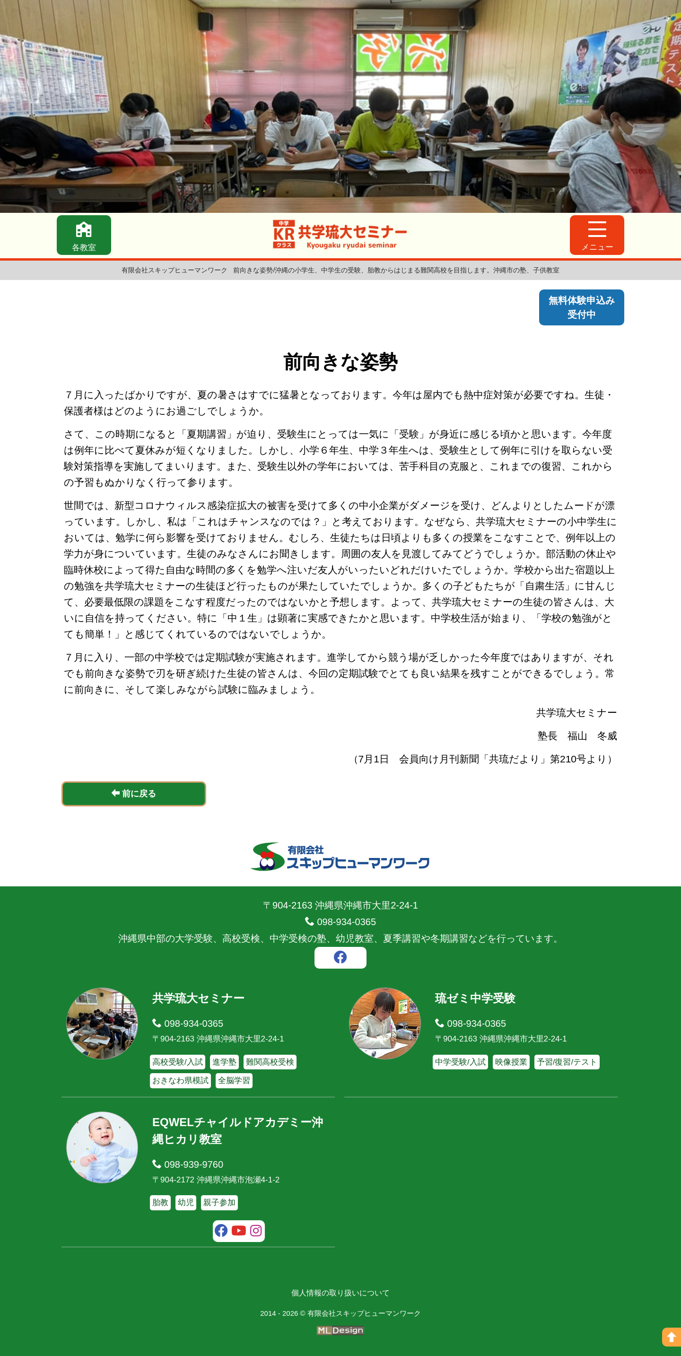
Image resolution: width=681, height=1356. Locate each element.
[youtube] (239, 1232)
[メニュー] (597, 235)
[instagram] (256, 1232)
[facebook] (340, 959)
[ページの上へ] (671, 1337)
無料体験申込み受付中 (582, 307)
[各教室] (84, 235)
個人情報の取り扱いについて (340, 1293)
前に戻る (133, 793)
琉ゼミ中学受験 (475, 998)
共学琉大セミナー (198, 998)
